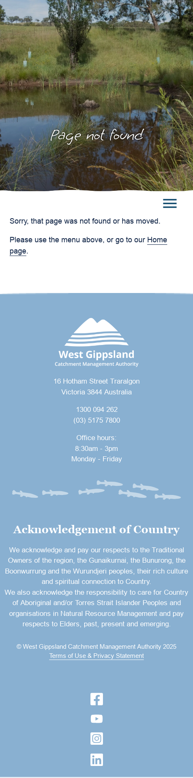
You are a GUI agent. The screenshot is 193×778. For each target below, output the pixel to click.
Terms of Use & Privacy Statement (96, 655)
